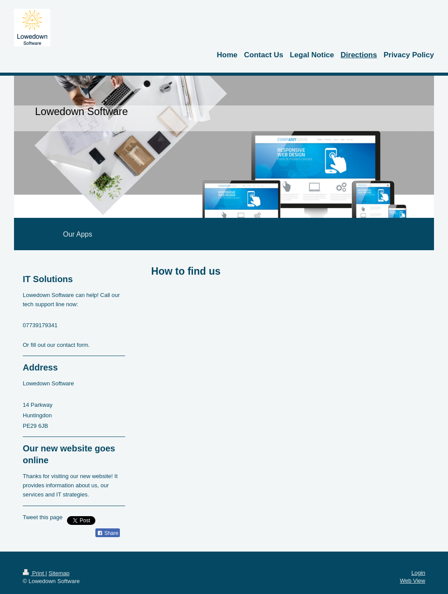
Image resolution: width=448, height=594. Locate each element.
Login (418, 573)
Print (34, 573)
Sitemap (59, 573)
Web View (412, 580)
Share (107, 533)
